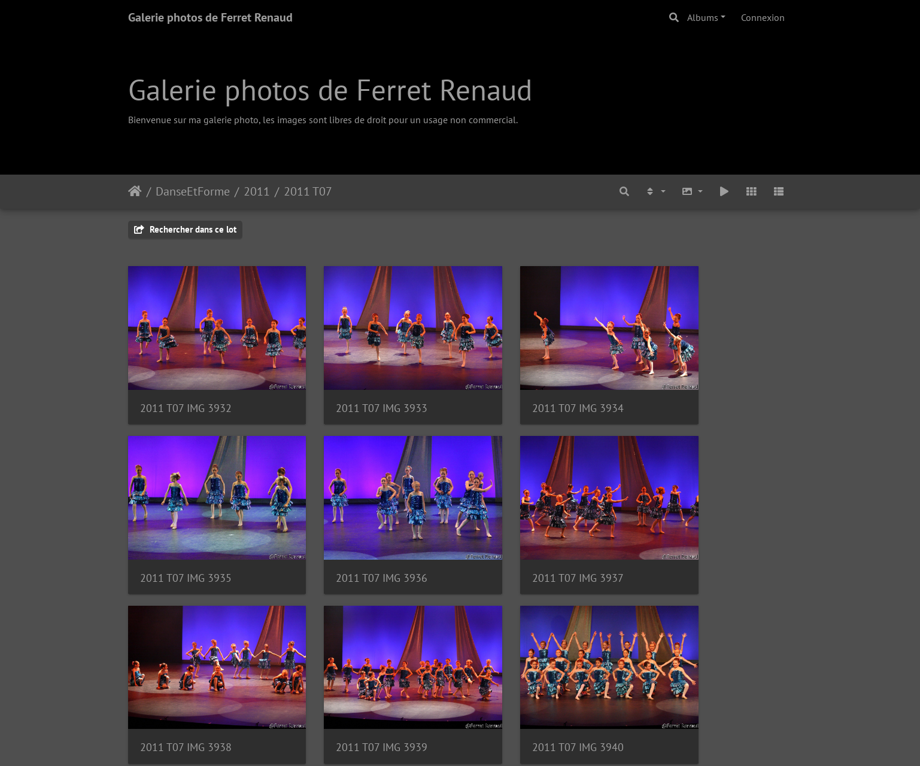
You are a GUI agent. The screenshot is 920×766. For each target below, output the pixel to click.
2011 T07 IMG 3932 (186, 390)
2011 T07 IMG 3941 (356, 694)
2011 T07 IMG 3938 (527, 542)
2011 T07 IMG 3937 (356, 542)
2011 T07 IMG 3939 (697, 542)
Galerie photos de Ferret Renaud (210, 17)
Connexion (763, 17)
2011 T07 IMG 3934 (527, 390)
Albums (702, 17)
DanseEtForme (193, 191)
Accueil (135, 191)
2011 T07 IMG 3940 (186, 694)
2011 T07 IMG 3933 (356, 390)
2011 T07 (308, 191)
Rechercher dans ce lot (185, 229)
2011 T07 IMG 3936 (186, 542)
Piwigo (487, 741)
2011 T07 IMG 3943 (697, 694)
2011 (257, 191)
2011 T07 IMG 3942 (527, 694)
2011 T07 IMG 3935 (697, 390)
